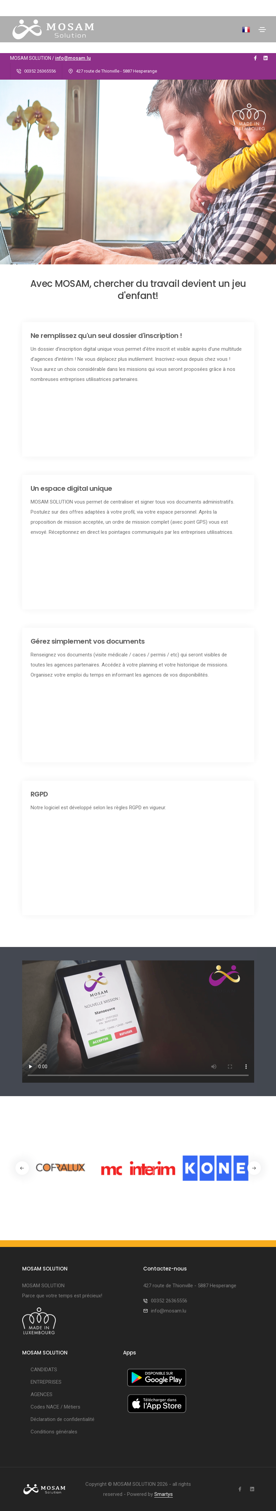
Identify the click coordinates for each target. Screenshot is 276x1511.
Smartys (163, 1494)
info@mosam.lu (73, 58)
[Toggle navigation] (262, 29)
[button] (254, 1168)
